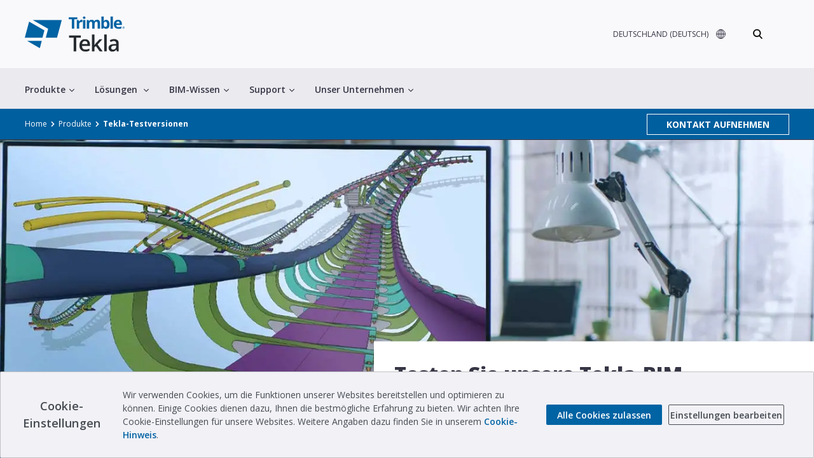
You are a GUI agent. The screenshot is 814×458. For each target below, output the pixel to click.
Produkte (49, 89)
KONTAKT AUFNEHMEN (717, 124)
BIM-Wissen (199, 89)
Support (271, 89)
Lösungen (122, 89)
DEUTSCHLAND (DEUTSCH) (660, 34)
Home (36, 123)
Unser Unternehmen (364, 89)
